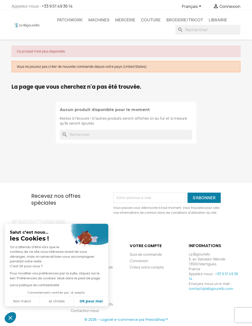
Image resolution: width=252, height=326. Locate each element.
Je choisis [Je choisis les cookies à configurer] (56, 301)
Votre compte (146, 246)
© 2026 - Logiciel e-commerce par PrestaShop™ (126, 319)
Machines (99, 20)
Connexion (139, 260)
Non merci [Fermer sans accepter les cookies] (22, 301)
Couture (151, 20)
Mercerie (125, 20)
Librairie (218, 20)
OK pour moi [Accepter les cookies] (91, 301)
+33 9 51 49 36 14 (57, 6)
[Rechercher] (207, 30)
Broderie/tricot (184, 20)
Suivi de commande (146, 254)
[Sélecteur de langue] (192, 7)
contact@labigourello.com (211, 288)
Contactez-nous (85, 310)
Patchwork (70, 20)
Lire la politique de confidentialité (34, 285)
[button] (10, 318)
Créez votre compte (147, 267)
